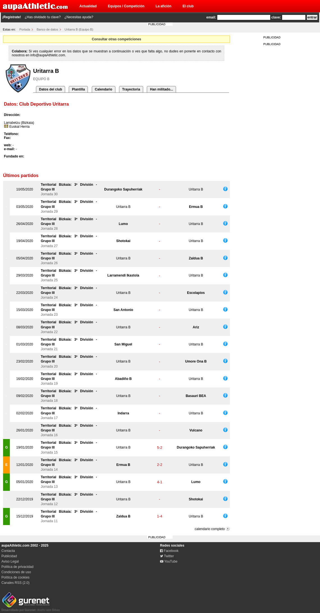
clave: (276, 17)
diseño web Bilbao (30, 608)
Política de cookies (15, 577)
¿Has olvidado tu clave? (43, 17)
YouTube (168, 561)
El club (187, 6)
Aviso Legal (10, 561)
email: (211, 17)
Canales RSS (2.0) (15, 583)
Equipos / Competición (126, 6)
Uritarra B (196, 189)
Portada (24, 29)
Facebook (169, 551)
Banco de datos (47, 29)
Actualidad (88, 6)
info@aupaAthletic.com (47, 55)
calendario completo (210, 529)
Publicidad (9, 556)
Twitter (167, 556)
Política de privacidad (17, 567)
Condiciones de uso (16, 572)
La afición (163, 6)
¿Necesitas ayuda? (78, 17)
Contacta (8, 551)
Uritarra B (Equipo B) (79, 29)
